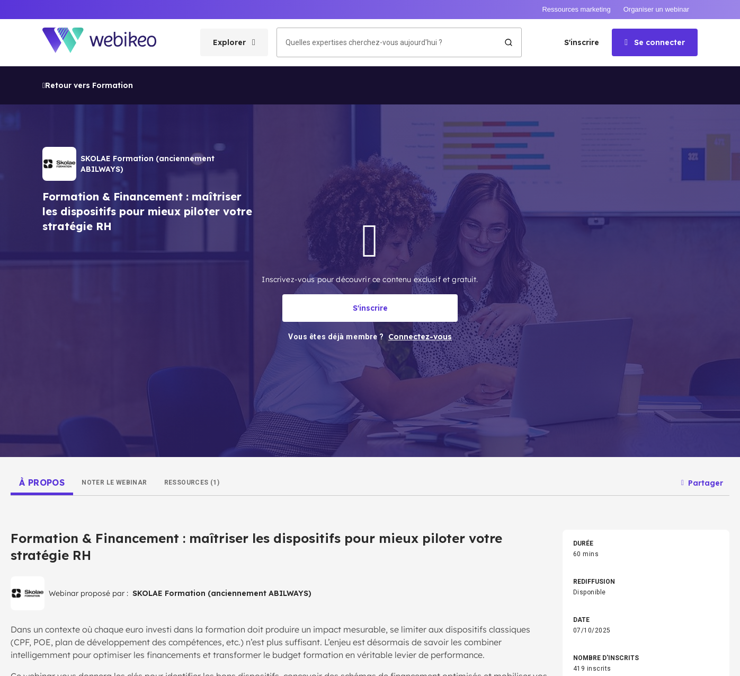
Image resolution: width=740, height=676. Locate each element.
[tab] (42, 416)
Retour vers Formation (87, 19)
